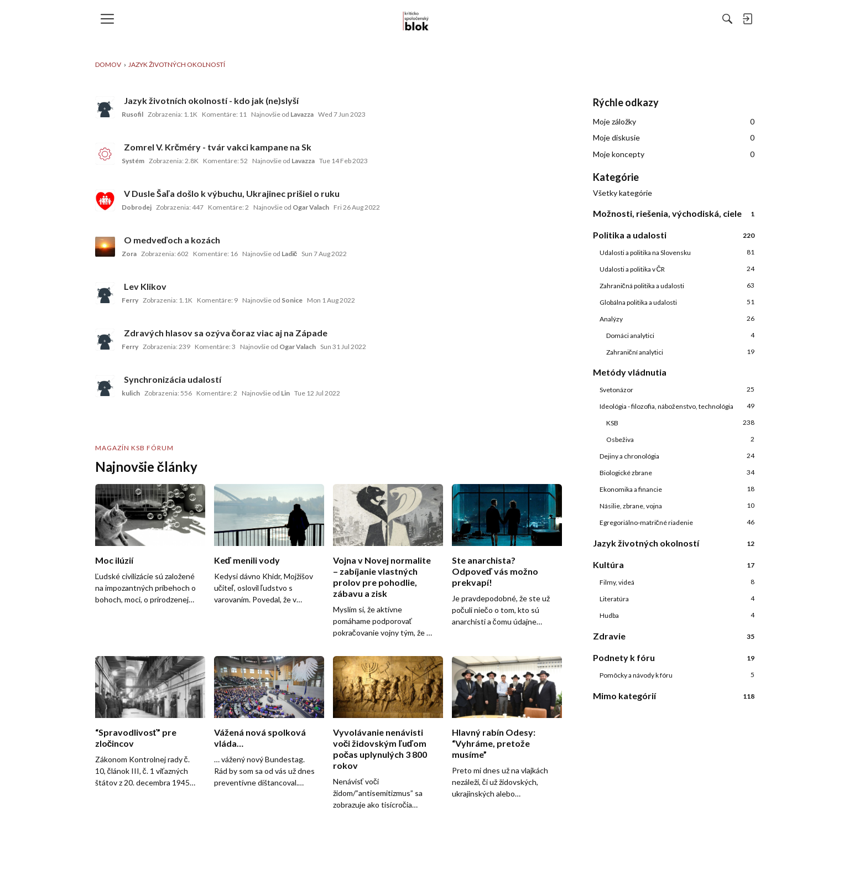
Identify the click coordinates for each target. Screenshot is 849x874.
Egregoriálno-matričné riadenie (677, 522)
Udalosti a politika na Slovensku (677, 252)
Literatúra (677, 599)
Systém (133, 161)
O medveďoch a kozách (172, 240)
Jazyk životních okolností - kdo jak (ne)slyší (211, 100)
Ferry (130, 300)
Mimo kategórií (673, 695)
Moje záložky (673, 122)
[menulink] (111, 19)
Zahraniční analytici (680, 352)
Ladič (290, 253)
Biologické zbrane (677, 472)
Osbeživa (680, 439)
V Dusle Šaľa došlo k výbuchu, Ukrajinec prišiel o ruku (232, 193)
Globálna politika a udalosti (677, 302)
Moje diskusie (673, 138)
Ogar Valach (311, 207)
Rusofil (132, 114)
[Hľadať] (606, 19)
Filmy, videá (677, 582)
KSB (680, 423)
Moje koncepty (673, 154)
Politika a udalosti (673, 235)
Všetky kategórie (622, 192)
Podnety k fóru (673, 657)
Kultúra (673, 564)
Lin (285, 393)
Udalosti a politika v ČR (677, 269)
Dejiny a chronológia (677, 456)
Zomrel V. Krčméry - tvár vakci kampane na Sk (218, 147)
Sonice (292, 300)
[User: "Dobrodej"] (105, 200)
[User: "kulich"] (105, 386)
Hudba (677, 615)
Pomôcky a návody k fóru (677, 675)
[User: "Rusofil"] (105, 107)
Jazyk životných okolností (673, 543)
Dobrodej (137, 207)
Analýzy (677, 319)
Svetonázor (677, 389)
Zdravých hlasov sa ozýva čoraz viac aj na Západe (226, 332)
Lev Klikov (145, 286)
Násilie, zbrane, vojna (677, 506)
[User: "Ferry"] (105, 293)
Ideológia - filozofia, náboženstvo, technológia (677, 406)
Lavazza (302, 114)
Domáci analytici (680, 335)
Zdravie (673, 636)
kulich (131, 393)
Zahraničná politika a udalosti (677, 285)
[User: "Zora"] (105, 247)
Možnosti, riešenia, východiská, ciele (673, 213)
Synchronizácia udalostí (172, 379)
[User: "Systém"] (105, 154)
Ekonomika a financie (677, 489)
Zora (129, 253)
